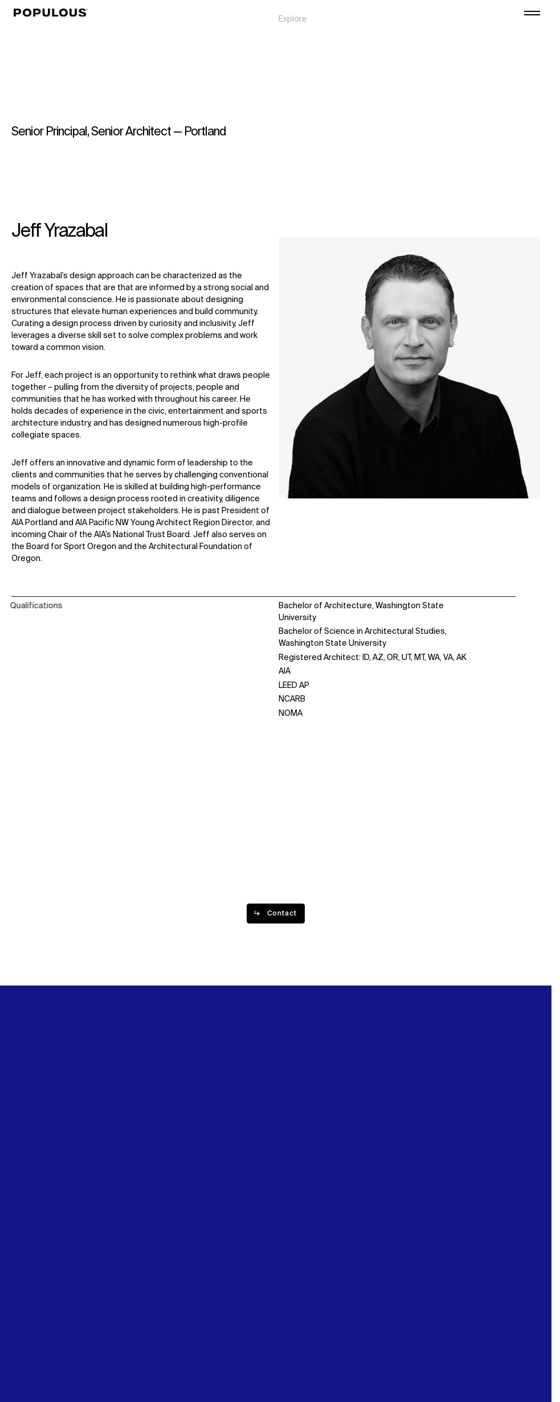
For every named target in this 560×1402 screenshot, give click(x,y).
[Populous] (53, 13)
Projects (295, 23)
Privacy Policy (36, 1320)
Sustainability (437, 11)
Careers (427, 35)
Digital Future (437, 23)
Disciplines (299, 35)
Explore (293, 11)
